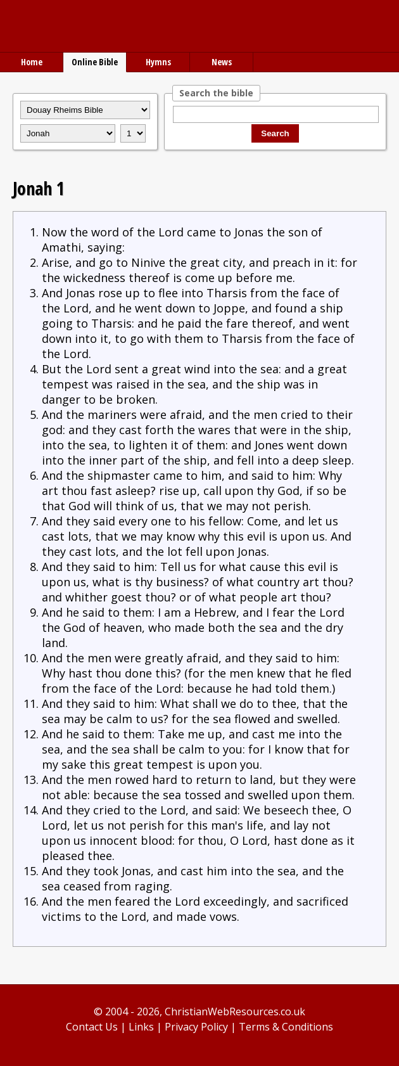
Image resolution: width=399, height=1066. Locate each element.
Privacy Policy (196, 1027)
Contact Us (92, 1027)
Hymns (158, 62)
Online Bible (95, 62)
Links (141, 1027)
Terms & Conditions (286, 1027)
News (222, 62)
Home (31, 62)
